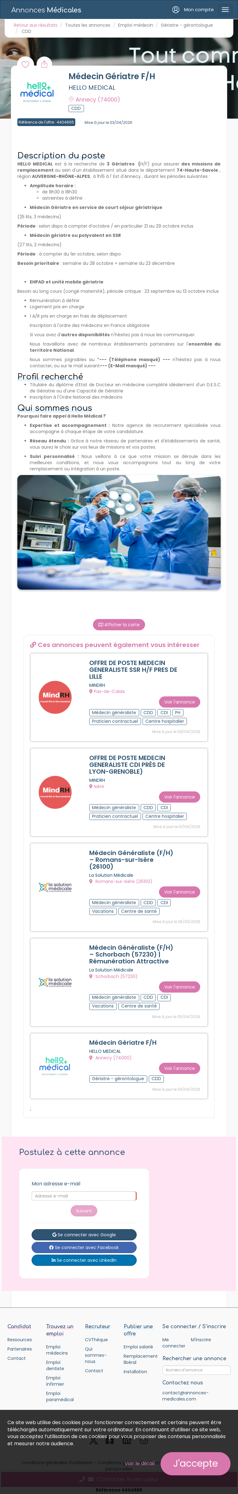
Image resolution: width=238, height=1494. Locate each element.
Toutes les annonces (87, 25)
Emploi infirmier (55, 1378)
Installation (135, 1368)
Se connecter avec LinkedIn (84, 1257)
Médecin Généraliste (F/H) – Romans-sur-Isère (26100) (131, 858)
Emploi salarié (138, 1344)
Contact (16, 1355)
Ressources (19, 1336)
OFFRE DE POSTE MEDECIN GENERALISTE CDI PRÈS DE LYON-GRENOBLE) (127, 764)
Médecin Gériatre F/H (122, 1040)
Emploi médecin (135, 25)
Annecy (94, 99)
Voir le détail (140, 1463)
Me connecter (173, 1339)
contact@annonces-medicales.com (185, 1393)
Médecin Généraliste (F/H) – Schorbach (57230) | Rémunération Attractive (131, 953)
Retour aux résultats (35, 25)
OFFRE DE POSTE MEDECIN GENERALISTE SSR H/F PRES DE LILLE (133, 670)
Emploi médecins (57, 1347)
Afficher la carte (119, 625)
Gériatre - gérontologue (187, 25)
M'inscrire (201, 1336)
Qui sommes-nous (96, 1352)
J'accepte (195, 1463)
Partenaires (19, 1346)
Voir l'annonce (179, 701)
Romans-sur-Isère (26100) (120, 880)
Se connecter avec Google (84, 1232)
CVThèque (96, 1336)
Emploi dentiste (55, 1362)
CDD (26, 31)
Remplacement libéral (138, 1356)
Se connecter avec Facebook (84, 1244)
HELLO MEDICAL (91, 87)
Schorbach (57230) (113, 974)
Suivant (84, 1208)
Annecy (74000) (110, 1055)
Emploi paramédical (60, 1393)
